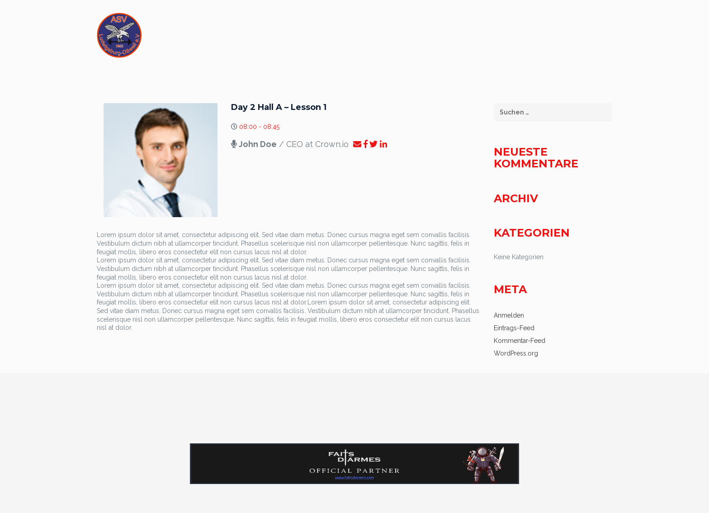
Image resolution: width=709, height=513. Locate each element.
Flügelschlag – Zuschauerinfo (327, 38)
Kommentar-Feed (519, 340)
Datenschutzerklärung (554, 38)
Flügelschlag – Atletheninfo (447, 38)
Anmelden (509, 315)
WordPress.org (516, 353)
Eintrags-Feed (514, 328)
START (250, 38)
